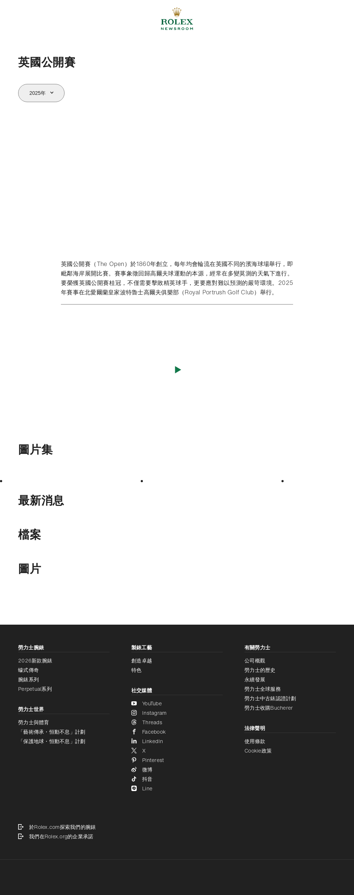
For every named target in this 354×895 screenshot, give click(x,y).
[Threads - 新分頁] (177, 722)
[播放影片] (177, 369)
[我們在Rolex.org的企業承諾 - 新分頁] (177, 836)
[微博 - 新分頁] (177, 769)
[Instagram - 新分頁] (177, 713)
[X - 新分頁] (177, 750)
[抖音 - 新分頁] (177, 779)
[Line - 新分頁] (177, 788)
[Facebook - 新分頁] (177, 732)
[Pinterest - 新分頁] (177, 760)
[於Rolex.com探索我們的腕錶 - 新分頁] (177, 827)
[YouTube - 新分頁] (177, 703)
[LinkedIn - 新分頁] (177, 741)
